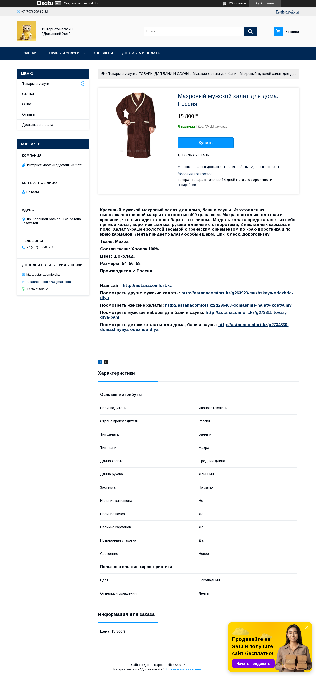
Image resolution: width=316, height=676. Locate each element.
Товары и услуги (63, 53)
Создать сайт (73, 3)
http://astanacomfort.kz (147, 285)
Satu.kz (180, 665)
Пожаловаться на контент (184, 669)
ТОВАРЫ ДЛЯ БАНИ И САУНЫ (164, 74)
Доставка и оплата (141, 53)
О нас (27, 104)
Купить (206, 143)
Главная (30, 53)
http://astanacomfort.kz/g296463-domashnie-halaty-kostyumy (228, 305)
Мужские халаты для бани (214, 74)
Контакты (103, 53)
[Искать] (250, 31)
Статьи (28, 94)
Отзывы (28, 114)
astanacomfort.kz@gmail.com (49, 282)
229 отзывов (237, 3)
